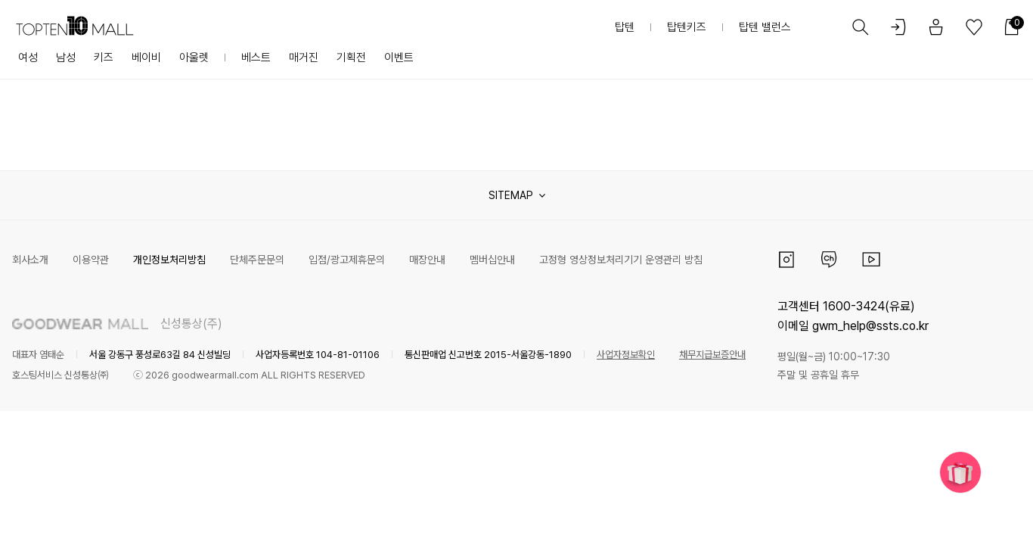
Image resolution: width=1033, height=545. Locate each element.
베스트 (256, 57)
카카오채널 (829, 260)
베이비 (146, 57)
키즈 (103, 57)
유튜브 (871, 260)
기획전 (351, 57)
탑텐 (624, 27)
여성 (28, 57)
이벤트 (399, 57)
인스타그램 (786, 260)
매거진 (303, 57)
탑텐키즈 (686, 27)
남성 (66, 57)
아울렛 (194, 57)
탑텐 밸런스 (765, 27)
